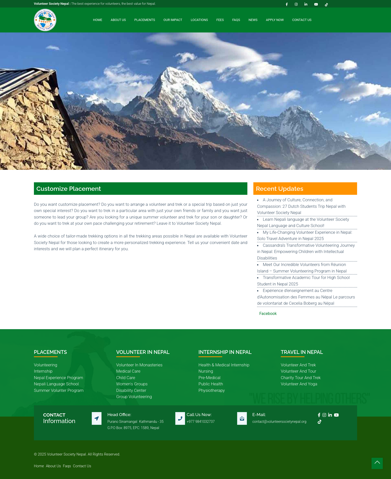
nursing (205, 371)
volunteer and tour (298, 371)
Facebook (268, 313)
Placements (144, 20)
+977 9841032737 (201, 422)
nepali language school (56, 383)
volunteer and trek (298, 364)
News (253, 20)
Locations (199, 20)
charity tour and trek (301, 377)
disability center (131, 390)
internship (43, 371)
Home (97, 20)
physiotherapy (211, 390)
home (39, 466)
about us (53, 466)
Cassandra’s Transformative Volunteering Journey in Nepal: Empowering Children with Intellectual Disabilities (306, 251)
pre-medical (209, 377)
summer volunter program (59, 390)
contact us (82, 466)
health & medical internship (223, 364)
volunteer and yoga (299, 383)
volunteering (45, 364)
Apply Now (275, 20)
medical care (128, 371)
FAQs (236, 20)
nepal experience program (58, 377)
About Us (118, 20)
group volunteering (134, 396)
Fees (220, 20)
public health (210, 383)
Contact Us (301, 20)
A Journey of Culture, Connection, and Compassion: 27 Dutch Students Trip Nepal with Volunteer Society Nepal (301, 206)
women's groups (132, 383)
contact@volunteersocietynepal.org (279, 422)
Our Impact (173, 20)
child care (125, 377)
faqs (67, 466)
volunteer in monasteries (139, 364)
